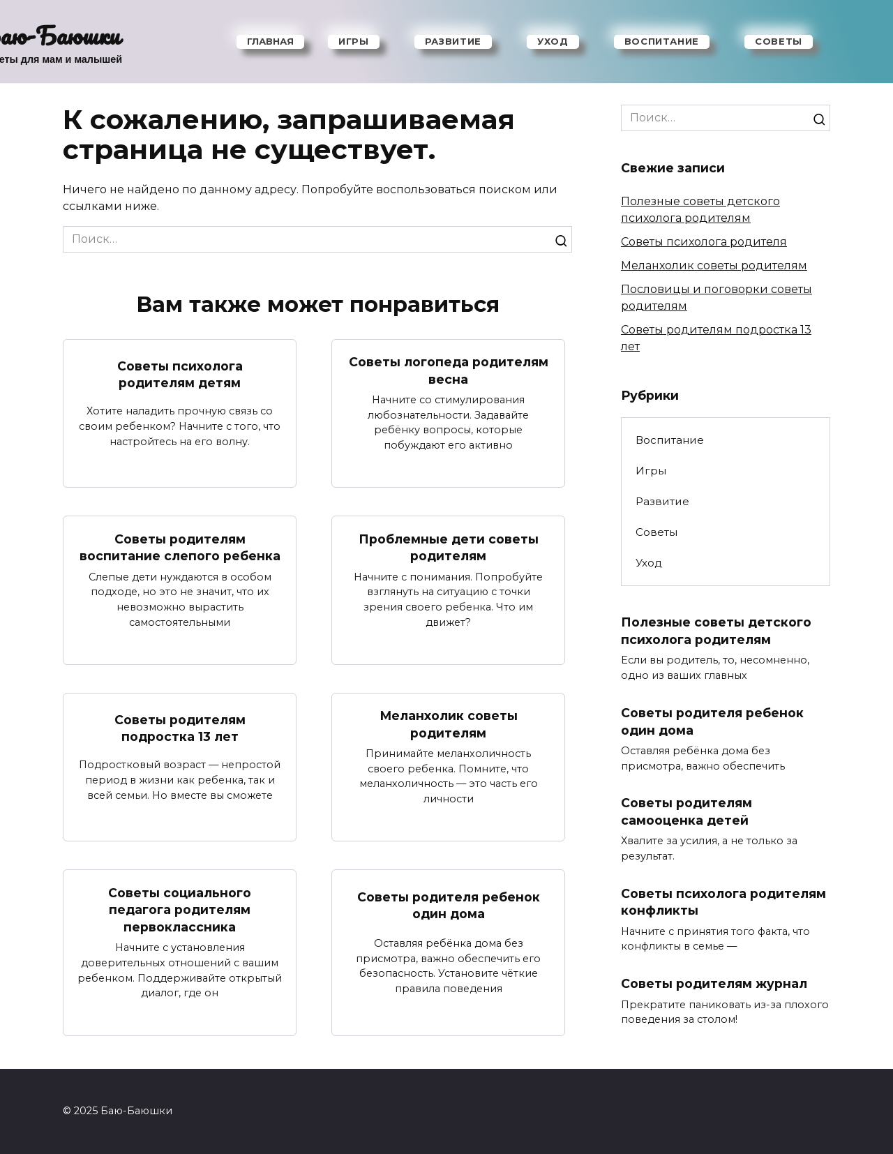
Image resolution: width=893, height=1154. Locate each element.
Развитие (453, 41)
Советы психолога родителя (704, 241)
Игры (353, 41)
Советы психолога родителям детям (180, 374)
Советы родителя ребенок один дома (448, 906)
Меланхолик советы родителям (448, 724)
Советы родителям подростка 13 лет (180, 728)
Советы (778, 41)
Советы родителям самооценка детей (686, 811)
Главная (270, 41)
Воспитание (662, 41)
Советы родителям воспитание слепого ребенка (180, 547)
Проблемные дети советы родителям (449, 547)
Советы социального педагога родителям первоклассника (179, 909)
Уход (553, 41)
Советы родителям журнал (714, 983)
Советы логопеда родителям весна (448, 370)
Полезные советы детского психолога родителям (716, 631)
